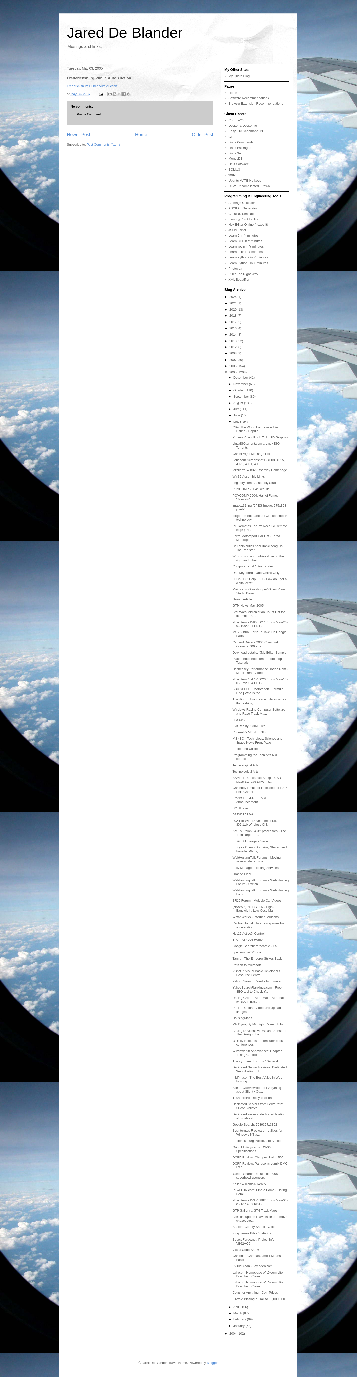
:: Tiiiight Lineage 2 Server (250, 841)
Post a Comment (89, 114)
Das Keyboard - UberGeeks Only (255, 573)
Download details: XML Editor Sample (259, 652)
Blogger (212, 1363)
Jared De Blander (125, 32)
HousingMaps (242, 1018)
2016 (233, 328)
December (241, 377)
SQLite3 (234, 169)
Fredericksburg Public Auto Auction (92, 86)
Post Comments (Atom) (103, 144)
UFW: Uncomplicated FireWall (249, 186)
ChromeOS (236, 120)
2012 (233, 347)
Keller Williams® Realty (249, 1184)
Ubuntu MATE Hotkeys (244, 180)
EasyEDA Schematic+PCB (247, 131)
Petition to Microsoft (246, 965)
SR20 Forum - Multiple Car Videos (256, 900)
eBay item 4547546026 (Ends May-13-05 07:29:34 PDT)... (260, 681)
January (239, 1326)
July (236, 409)
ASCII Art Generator (242, 208)
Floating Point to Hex (243, 219)
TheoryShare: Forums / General (255, 1061)
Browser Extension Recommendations (255, 103)
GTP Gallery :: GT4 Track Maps (254, 1210)
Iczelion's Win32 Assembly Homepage (259, 470)
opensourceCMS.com (247, 952)
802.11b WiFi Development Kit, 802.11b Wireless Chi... (254, 823)
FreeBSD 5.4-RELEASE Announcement (249, 800)
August (238, 403)
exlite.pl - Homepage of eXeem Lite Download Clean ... (257, 1274)
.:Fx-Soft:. (239, 719)
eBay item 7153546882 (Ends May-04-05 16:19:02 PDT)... (260, 1202)
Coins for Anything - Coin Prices (255, 1292)
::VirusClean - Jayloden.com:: (253, 1266)
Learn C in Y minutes (243, 235)
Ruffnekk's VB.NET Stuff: (250, 732)
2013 (233, 341)
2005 (233, 372)
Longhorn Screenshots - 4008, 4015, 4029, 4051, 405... (258, 462)
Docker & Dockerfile (242, 125)
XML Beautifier (238, 279)
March (238, 1313)
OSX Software (238, 164)
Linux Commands (240, 142)
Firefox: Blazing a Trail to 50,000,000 (258, 1299)
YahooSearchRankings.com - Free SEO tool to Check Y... (256, 989)
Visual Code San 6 (245, 1250)
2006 (233, 366)
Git (230, 137)
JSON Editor (237, 230)
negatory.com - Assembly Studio (255, 483)
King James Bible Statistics (251, 1233)
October (239, 390)
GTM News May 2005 (248, 605)
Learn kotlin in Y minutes (246, 246)
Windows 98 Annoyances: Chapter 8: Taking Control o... (258, 1053)
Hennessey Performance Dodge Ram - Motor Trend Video (260, 671)
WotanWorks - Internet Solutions (255, 917)
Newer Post (78, 134)
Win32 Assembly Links (248, 476)
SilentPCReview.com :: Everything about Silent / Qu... (256, 1090)
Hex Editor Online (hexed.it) (248, 224)
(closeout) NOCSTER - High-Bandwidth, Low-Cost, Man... (254, 909)
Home (141, 134)
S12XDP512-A (242, 814)
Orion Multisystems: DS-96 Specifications (251, 1149)
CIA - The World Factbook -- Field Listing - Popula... (256, 429)
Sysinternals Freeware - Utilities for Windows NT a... (257, 1132)
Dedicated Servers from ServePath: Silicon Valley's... (257, 1106)
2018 (233, 315)
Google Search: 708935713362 (254, 1124)
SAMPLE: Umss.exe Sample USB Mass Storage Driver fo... (256, 779)
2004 (233, 1333)
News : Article (242, 599)
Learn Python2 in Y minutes (248, 257)
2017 (233, 322)
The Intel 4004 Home (247, 939)
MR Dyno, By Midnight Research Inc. (258, 1024)
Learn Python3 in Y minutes (248, 263)
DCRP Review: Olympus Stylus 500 (257, 1157)
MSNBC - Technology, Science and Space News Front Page (257, 740)
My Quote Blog (239, 76)
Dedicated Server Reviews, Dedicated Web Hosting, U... (259, 1069)
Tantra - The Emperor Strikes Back (257, 958)
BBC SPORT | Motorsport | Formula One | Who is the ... (257, 691)
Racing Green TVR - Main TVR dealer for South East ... (259, 999)
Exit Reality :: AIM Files (248, 726)
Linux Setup (236, 153)
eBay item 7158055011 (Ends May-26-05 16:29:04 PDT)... (260, 624)
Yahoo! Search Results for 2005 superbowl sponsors (255, 1176)
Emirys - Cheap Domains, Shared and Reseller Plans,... (259, 849)
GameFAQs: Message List (251, 454)
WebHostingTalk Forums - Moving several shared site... (256, 859)
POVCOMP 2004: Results (250, 489)
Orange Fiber (241, 874)
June (237, 415)
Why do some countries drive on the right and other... (258, 558)
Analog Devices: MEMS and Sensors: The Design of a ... (259, 1032)
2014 (233, 334)
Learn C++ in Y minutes (245, 241)
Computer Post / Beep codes (252, 566)
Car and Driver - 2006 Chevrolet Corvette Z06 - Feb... (255, 644)
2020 (233, 309)
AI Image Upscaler (241, 203)
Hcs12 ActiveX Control (248, 933)
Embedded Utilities (245, 749)
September (241, 396)
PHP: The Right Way (243, 274)
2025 (233, 297)
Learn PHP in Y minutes (245, 252)
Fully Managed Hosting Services (255, 868)
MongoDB (235, 158)
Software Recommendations (248, 98)
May (236, 422)
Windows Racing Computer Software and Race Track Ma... (258, 711)
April (237, 1307)
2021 (233, 303)
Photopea (235, 268)
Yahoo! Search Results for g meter (256, 981)
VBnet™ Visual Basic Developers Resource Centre (256, 973)
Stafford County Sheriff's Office (254, 1227)
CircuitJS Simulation (242, 214)
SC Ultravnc (240, 808)
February (240, 1319)
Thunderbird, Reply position (252, 1098)
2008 (233, 353)
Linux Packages (239, 148)
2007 (233, 360)
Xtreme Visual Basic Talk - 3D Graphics (260, 437)
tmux (231, 175)
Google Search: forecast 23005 (254, 946)
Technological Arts (245, 765)
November (241, 384)
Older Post (202, 134)
